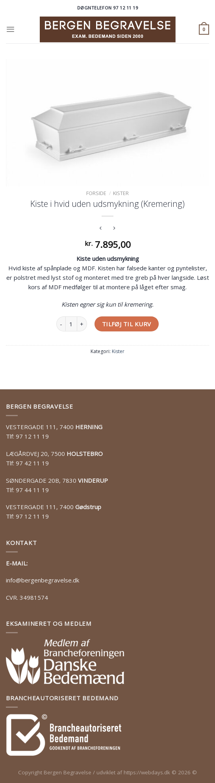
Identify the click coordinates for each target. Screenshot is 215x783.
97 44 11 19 (32, 490)
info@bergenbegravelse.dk (42, 580)
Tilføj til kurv (126, 324)
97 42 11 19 (32, 463)
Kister (121, 193)
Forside (96, 193)
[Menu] (10, 29)
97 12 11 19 (32, 436)
